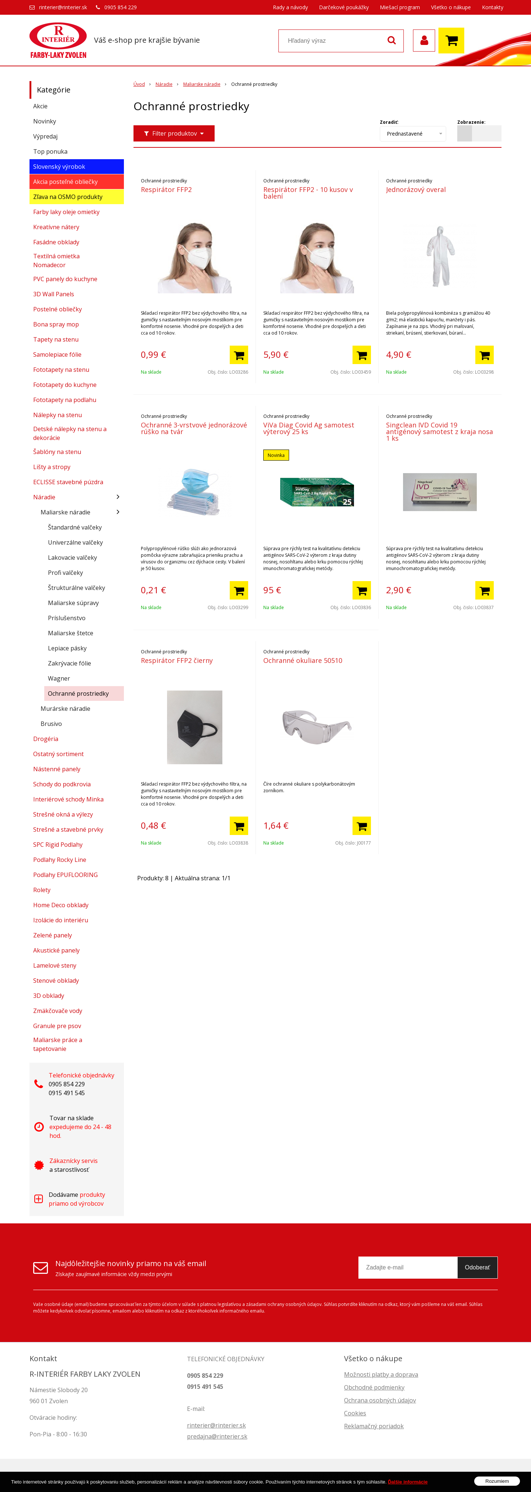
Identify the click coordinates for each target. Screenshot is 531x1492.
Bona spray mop (56, 324)
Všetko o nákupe (451, 7)
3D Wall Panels (53, 294)
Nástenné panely (56, 769)
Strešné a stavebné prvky (68, 829)
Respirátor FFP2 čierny (177, 660)
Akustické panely (56, 950)
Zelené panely (52, 935)
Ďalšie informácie (408, 1484)
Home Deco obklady (60, 905)
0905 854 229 (120, 7)
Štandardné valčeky (75, 527)
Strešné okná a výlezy (63, 814)
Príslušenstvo (67, 618)
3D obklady (48, 996)
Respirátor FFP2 (166, 189)
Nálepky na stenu (57, 415)
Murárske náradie (65, 709)
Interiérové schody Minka (68, 799)
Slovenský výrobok (59, 167)
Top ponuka (50, 151)
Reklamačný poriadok (374, 1426)
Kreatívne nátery (56, 227)
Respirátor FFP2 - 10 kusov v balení (308, 192)
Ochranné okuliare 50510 (302, 660)
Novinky (44, 121)
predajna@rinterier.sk (217, 1436)
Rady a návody (290, 7)
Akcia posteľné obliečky (65, 182)
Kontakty (492, 7)
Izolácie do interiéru (60, 920)
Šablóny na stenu (57, 452)
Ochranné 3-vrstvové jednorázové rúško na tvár (194, 428)
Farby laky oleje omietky (66, 212)
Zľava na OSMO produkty (68, 197)
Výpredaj (45, 136)
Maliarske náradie (65, 512)
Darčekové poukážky (344, 7)
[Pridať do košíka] (239, 355)
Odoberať (477, 1267)
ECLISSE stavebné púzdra (68, 482)
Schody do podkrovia (62, 784)
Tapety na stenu (56, 339)
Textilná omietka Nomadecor (56, 260)
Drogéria (45, 739)
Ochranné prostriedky (78, 693)
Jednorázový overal (416, 189)
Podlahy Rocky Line (59, 860)
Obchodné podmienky (374, 1387)
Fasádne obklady (56, 242)
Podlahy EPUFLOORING (65, 875)
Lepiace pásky (67, 648)
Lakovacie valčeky (72, 557)
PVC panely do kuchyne (65, 279)
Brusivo (51, 724)
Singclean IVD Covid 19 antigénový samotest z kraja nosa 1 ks (439, 431)
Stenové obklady (56, 980)
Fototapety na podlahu (64, 400)
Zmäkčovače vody (57, 1011)
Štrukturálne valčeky (76, 588)
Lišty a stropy (51, 467)
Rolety (42, 890)
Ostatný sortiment (58, 754)
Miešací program (400, 7)
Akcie (40, 106)
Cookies (355, 1413)
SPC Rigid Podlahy (58, 845)
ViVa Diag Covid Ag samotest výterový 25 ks (308, 428)
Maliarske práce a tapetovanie (57, 1044)
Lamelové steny (54, 965)
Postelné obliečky (57, 309)
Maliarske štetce (70, 633)
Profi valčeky (65, 573)
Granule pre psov (57, 1026)
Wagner (59, 678)
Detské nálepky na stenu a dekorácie (70, 433)
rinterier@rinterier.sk (63, 7)
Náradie (44, 497)
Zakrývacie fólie (69, 663)
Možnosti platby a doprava (381, 1374)
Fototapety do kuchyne (65, 385)
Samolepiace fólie (57, 354)
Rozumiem (497, 1484)
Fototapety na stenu (61, 370)
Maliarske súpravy (73, 603)
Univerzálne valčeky (75, 542)
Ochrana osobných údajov (380, 1400)
